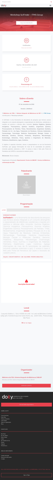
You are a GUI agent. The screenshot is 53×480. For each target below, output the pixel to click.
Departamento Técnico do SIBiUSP (27, 160)
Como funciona (4, 415)
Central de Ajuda (5, 455)
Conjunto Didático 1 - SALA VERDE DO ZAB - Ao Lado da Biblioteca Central (26, 86)
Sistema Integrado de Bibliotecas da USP (29, 113)
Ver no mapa (26, 323)
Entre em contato (26, 385)
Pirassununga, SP (26, 84)
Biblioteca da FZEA (9, 113)
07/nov (4, 210)
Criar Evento (4, 420)
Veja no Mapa (26, 475)
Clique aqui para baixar (26, 47)
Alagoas (3, 444)
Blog (2, 424)
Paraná (2, 442)
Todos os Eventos (5, 419)
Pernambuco (4, 445)
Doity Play (3, 417)
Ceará (2, 439)
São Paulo (3, 433)
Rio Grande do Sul (5, 440)
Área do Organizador (6, 422)
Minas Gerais (4, 437)
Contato (3, 459)
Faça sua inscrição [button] (26, 23)
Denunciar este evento (6, 457)
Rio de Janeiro (4, 435)
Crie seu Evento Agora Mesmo (26, 404)
